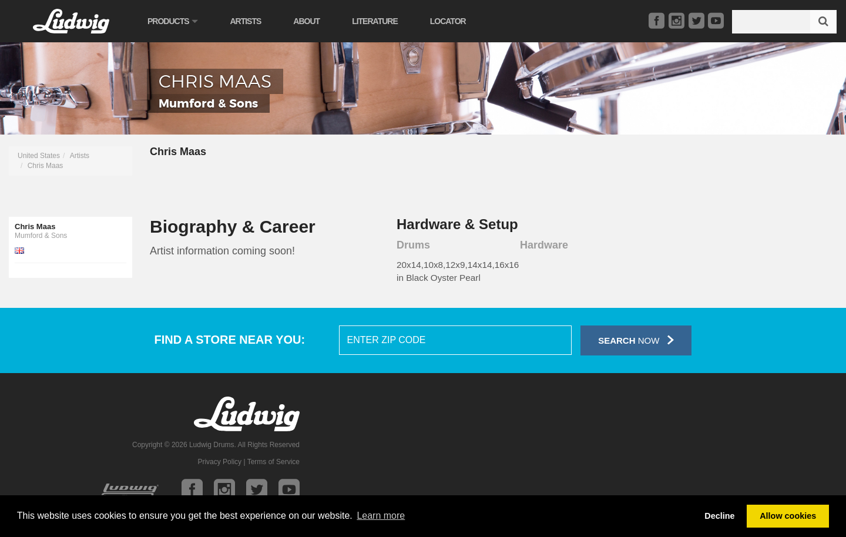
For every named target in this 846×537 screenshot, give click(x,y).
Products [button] (172, 21)
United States (39, 156)
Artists (245, 21)
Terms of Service (273, 462)
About (306, 21)
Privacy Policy (219, 462)
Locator (448, 21)
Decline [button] (719, 516)
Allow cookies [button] (788, 516)
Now (636, 340)
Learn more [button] (381, 516)
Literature (375, 21)
